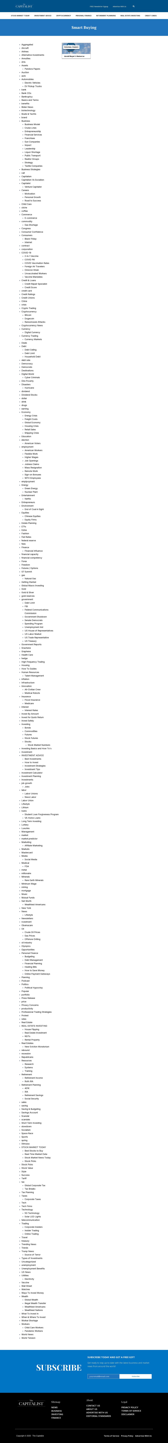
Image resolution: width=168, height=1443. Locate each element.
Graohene (26, 648)
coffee (24, 211)
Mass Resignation (33, 467)
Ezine (24, 530)
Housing (25, 665)
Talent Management (34, 675)
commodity (26, 221)
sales (23, 1102)
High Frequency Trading (33, 662)
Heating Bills (31, 967)
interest (25, 707)
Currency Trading (29, 336)
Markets (25, 849)
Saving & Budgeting (30, 1109)
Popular (25, 991)
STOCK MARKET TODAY (33, 1147)
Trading (25, 1223)
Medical (25, 863)
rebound (25, 1050)
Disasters (25, 384)
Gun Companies (32, 142)
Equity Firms (31, 519)
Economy (26, 412)
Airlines (24, 51)
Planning (25, 977)
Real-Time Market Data (36, 1154)
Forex (24, 561)
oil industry (26, 942)
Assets (24, 65)
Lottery (24, 825)
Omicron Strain (32, 270)
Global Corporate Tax (35, 1185)
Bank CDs (26, 93)
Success (25, 1175)
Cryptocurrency (29, 311)
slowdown (26, 1126)
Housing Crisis (31, 426)
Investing (25, 724)
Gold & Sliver (27, 592)
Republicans (27, 1057)
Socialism (26, 1130)
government (27, 599)
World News (27, 1334)
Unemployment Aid (34, 627)
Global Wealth (31, 1300)
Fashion (25, 533)
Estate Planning (28, 523)
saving (24, 1105)
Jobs (27, 786)
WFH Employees (33, 478)
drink (23, 401)
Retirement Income (34, 1078)
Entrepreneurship (33, 131)
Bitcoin (28, 315)
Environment (27, 506)
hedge (24, 658)
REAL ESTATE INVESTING (34, 1026)
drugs (24, 405)
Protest (24, 1015)
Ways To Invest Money (32, 1293)
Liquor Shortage (32, 152)
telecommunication (30, 1220)
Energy (24, 485)
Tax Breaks (30, 1189)
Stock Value (27, 1168)
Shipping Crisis (32, 433)
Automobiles (27, 79)
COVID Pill (30, 259)
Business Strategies (30, 169)
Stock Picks (30, 1161)
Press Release (28, 998)
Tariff (24, 1178)
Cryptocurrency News (32, 325)
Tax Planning (27, 1192)
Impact (28, 145)
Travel (24, 1237)
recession (26, 1053)
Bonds (28, 727)
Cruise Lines (30, 128)
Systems (29, 1067)
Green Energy (31, 488)
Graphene (26, 651)
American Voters (32, 443)
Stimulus (25, 1143)
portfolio (25, 994)
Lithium (24, 807)
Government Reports (31, 644)
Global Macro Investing (32, 585)
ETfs (23, 526)
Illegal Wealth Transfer (35, 1303)
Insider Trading (32, 1230)
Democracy (27, 363)
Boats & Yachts (28, 114)
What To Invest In (29, 1313)
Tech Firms (26, 1206)
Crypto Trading (28, 308)
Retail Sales (30, 429)
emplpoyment (28, 481)
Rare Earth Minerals (34, 880)
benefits (25, 103)
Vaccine (25, 1282)
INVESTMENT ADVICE (32, 755)
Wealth (24, 1296)
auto (23, 76)
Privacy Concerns (29, 1005)
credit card (26, 291)
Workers (25, 1324)
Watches (25, 1289)
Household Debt (32, 356)
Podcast (25, 981)
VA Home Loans (32, 818)
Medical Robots (32, 693)
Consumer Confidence (32, 232)
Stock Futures (31, 738)
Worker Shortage (29, 1320)
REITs (27, 1036)
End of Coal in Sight (34, 509)
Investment (26, 752)
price (23, 1001)
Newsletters (27, 918)
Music (24, 894)
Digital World (27, 374)
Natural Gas (30, 578)
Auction (25, 72)
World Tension (28, 1338)
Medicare (29, 703)
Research (29, 1064)
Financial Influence (34, 551)
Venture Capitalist (33, 187)
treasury (25, 1241)
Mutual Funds (28, 897)
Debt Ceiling (31, 350)
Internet (28, 242)
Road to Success (33, 200)
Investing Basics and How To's (36, 748)
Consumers (26, 235)
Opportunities (28, 949)
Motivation (30, 193)
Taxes (24, 1196)
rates (23, 1019)
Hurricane (29, 388)
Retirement (26, 1074)
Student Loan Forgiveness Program (42, 814)
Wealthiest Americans (35, 904)
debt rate (25, 360)
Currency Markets (33, 339)
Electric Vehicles (32, 83)
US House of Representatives (39, 630)
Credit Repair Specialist (36, 284)
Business (25, 121)
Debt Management (34, 960)
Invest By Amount (30, 714)
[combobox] (142, 6)
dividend (25, 391)
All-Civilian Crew (33, 689)
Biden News (27, 107)
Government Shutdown (36, 617)
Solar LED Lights (33, 1216)
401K (27, 1088)
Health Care (27, 655)
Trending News (28, 1244)
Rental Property (32, 1040)
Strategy (29, 162)
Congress (26, 228)
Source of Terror (32, 1254)
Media (24, 856)
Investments (27, 779)
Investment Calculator (31, 773)
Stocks (28, 741)
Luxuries (25, 828)
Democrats (26, 367)
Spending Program (34, 623)
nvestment (26, 922)
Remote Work (31, 471)
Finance (25, 547)
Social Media (31, 859)
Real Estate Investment (36, 1033)
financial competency (31, 558)
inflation (25, 679)
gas (23, 575)
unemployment (28, 1265)
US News (26, 1272)
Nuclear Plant (31, 492)
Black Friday (31, 239)
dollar (24, 398)
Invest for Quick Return (32, 717)
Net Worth (26, 901)
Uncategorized (28, 1261)
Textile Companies (33, 166)
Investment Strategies (35, 766)
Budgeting (30, 956)
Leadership (30, 148)
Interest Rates (31, 710)
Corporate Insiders (33, 1227)
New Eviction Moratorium (37, 1046)
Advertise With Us (119, 6)
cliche (24, 207)
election (25, 440)
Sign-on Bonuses (33, 474)
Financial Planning (33, 963)
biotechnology (28, 110)
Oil (22, 929)
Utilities (25, 1275)
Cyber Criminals (32, 377)
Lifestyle (25, 804)
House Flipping (32, 1029)
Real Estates (27, 1043)
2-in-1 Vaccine (31, 256)
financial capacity (29, 554)
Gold (23, 589)
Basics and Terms (29, 100)
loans (24, 811)
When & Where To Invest (33, 1317)
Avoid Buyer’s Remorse (74, 56)
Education (26, 436)
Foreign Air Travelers (35, 266)
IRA (26, 1092)
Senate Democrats (33, 620)
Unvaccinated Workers (36, 273)
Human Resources (30, 672)
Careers (25, 190)
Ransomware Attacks (35, 322)
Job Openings (31, 460)
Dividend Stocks (29, 395)
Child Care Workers (34, 1327)
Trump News (27, 1251)
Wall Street (26, 1286)
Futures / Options (29, 568)
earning (25, 408)
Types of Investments (31, 1258)
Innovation (26, 686)
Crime (24, 301)
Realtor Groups (32, 159)
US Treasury (31, 641)
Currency (25, 329)
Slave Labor (30, 797)
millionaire (26, 873)
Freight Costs (31, 419)
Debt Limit (30, 353)
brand (24, 117)
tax (22, 1182)
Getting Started (28, 582)
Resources (26, 1060)
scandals (25, 1119)
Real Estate (26, 1022)
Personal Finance (29, 953)
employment (27, 447)
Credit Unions (28, 298)
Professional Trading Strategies (36, 1012)
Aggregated (27, 44)
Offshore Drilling (32, 939)
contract (25, 245)
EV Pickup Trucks (33, 86)
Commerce (26, 214)
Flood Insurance (32, 700)
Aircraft (25, 48)
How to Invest (31, 762)
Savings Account (29, 1112)
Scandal (25, 1116)
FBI (26, 606)
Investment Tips (32, 769)
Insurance (26, 696)
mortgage (26, 890)
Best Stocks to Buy (34, 1150)
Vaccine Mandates (33, 277)
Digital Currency (32, 332)
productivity (27, 1008)
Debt (23, 346)
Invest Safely (27, 720)
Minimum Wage (28, 884)
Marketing (26, 842)
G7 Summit (26, 571)
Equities (25, 512)
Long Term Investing (31, 821)
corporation (27, 249)
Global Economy (32, 422)
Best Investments (33, 759)
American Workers (33, 450)
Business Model (32, 124)
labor (23, 790)
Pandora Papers (32, 69)
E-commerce (31, 218)
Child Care (26, 204)
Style (23, 1171)
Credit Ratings (28, 294)
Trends (24, 1248)
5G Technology (32, 1213)
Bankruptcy (27, 96)
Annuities (25, 58)
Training (28, 1071)
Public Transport (32, 155)
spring (24, 1140)
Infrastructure (27, 682)
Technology (27, 1209)
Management (27, 831)
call (23, 173)
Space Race (27, 1133)
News (24, 911)
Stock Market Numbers (39, 745)
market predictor (29, 838)
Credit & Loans (28, 280)
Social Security (32, 1098)
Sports (24, 1137)
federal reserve (28, 540)
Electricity (29, 1279)
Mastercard (27, 852)
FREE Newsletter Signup (99, 6)
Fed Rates (26, 537)
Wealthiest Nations (34, 1310)
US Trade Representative (37, 637)
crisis (23, 304)
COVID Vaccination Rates (37, 263)
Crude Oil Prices (32, 932)
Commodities (31, 731)
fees (23, 544)
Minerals (25, 876)
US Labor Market (33, 634)
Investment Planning (31, 776)
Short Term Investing (31, 1123)
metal (24, 870)
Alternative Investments (32, 55)
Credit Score (31, 287)
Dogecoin (29, 318)
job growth (26, 783)
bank (23, 89)
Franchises (30, 138)
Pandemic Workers (34, 1331)
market (24, 835)
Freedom (25, 565)
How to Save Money (35, 970)
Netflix (28, 499)
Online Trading (32, 1234)
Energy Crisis (31, 415)
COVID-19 (26, 252)
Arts (23, 62)
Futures (28, 734)
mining (24, 887)
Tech (23, 1202)
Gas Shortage (31, 225)
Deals (24, 343)
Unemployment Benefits (33, 1268)
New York (26, 908)
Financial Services (33, 134)
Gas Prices (30, 935)
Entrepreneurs (28, 502)
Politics (24, 984)
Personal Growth (33, 197)
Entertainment (28, 495)
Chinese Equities (32, 516)
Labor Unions (31, 793)
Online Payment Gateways (37, 974)
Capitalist (25, 183)
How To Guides (29, 668)
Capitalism (26, 176)
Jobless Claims (32, 464)
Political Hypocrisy (34, 987)
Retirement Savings (34, 1095)
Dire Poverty (27, 381)
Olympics (25, 946)
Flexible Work (31, 454)
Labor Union (27, 800)
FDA (27, 866)
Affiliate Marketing (33, 845)
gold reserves (28, 596)
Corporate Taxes (33, 1199)
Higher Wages (31, 457)
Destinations (27, 370)
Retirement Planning (31, 1085)
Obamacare (27, 925)
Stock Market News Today (38, 1157)
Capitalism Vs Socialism (32, 180)
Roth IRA (29, 1081)
